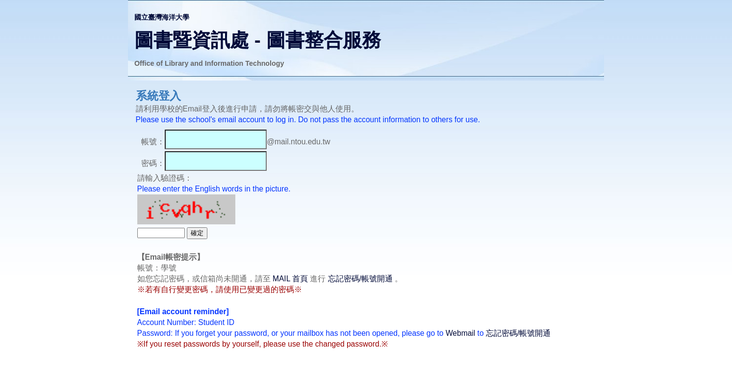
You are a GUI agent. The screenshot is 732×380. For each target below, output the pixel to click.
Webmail (460, 333)
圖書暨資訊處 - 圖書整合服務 (257, 40)
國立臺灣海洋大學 (161, 17)
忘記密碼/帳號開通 (360, 278)
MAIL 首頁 (290, 278)
